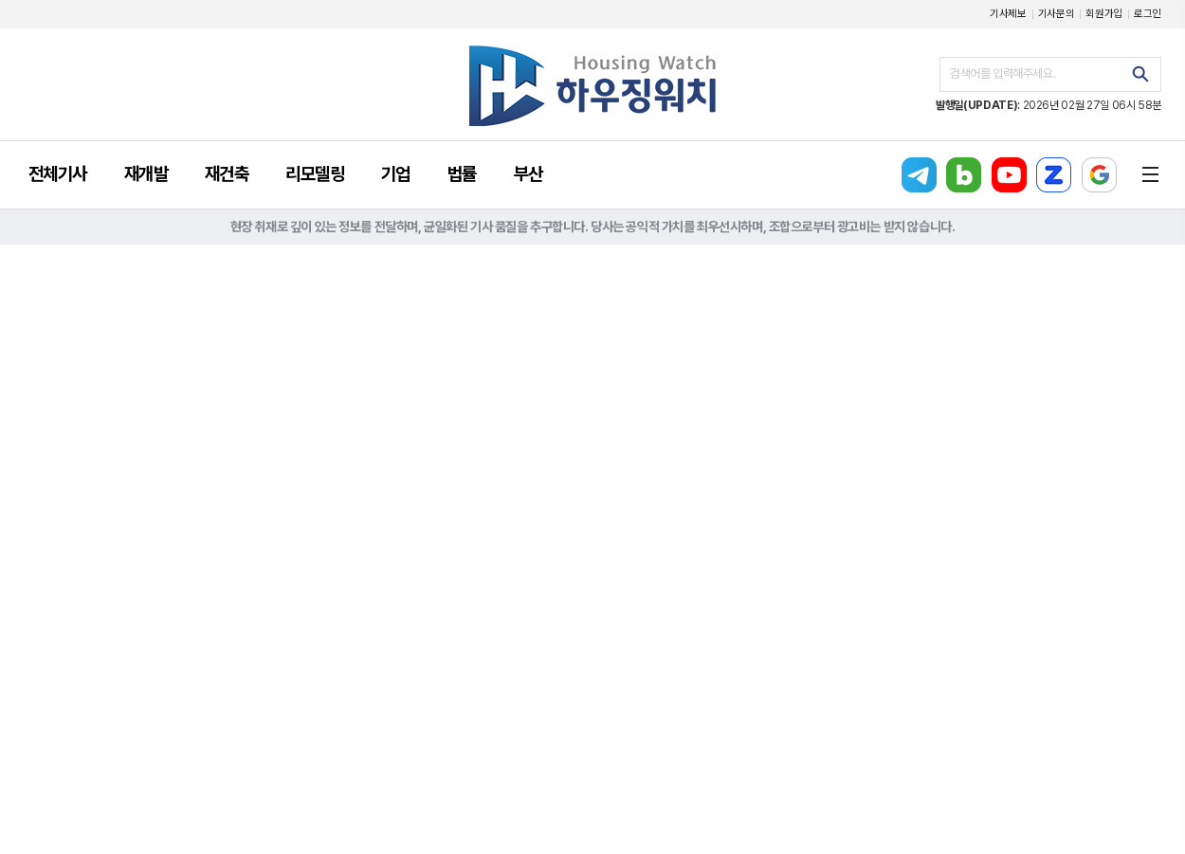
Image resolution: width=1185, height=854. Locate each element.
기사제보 (1008, 14)
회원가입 (1103, 14)
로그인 (1147, 14)
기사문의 (1056, 14)
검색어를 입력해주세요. (1002, 73)
